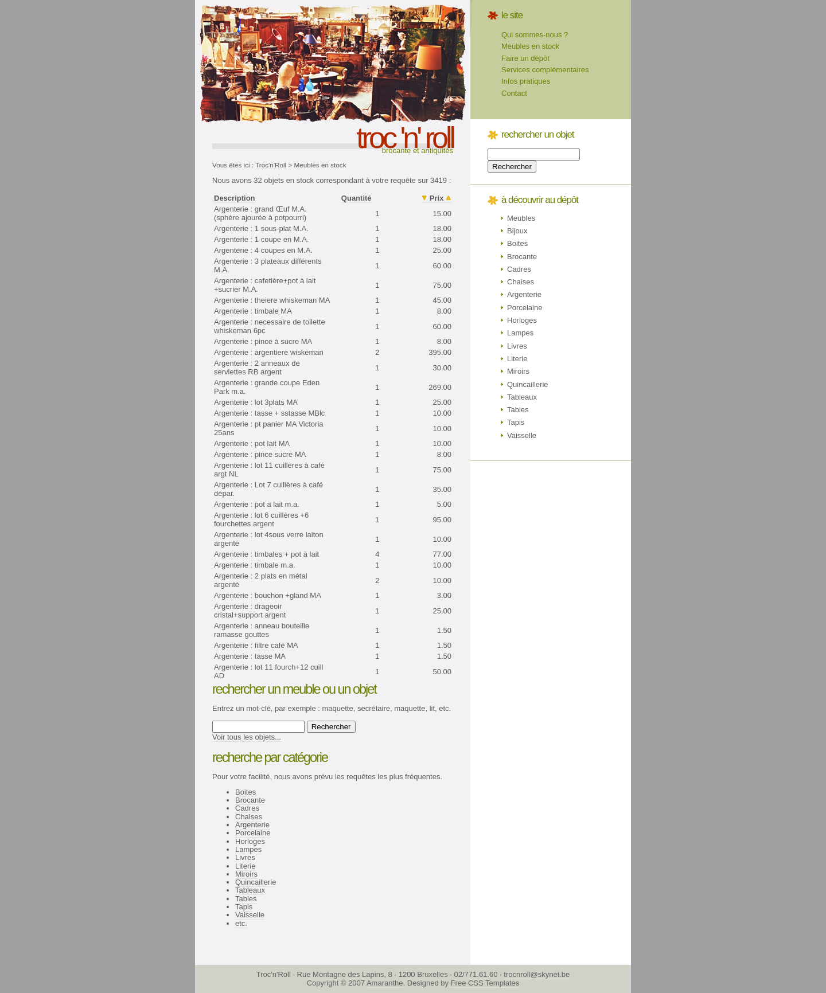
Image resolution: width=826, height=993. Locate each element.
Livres (245, 857)
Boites (245, 792)
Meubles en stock (530, 46)
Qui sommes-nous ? (534, 34)
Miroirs (246, 874)
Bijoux (517, 230)
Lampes (248, 849)
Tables (246, 898)
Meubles (521, 218)
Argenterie (252, 824)
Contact (514, 93)
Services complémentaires (545, 69)
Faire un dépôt (525, 58)
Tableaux (250, 890)
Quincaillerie (255, 882)
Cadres (247, 808)
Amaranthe (385, 983)
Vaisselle (249, 914)
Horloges (250, 841)
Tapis (243, 906)
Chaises (248, 816)
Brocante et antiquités (417, 150)
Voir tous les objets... (246, 737)
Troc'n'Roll (270, 165)
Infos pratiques (525, 81)
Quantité (356, 198)
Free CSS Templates (485, 983)
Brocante (250, 800)
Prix (437, 198)
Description (234, 198)
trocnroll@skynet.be (537, 974)
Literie (245, 866)
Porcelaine (252, 832)
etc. (241, 923)
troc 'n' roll (404, 137)
